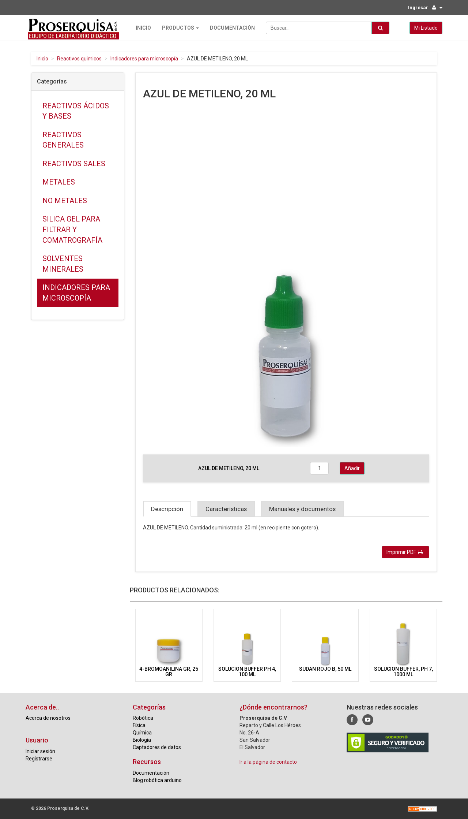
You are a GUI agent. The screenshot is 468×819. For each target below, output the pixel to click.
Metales (58, 181)
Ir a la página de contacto (268, 761)
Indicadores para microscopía (144, 58)
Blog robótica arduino (157, 780)
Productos (178, 27)
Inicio (141, 27)
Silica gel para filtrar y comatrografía (72, 229)
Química (142, 732)
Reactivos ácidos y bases (75, 110)
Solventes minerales (62, 263)
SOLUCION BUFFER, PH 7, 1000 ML (403, 671)
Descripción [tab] (167, 508)
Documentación (230, 27)
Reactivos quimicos (79, 58)
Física (139, 725)
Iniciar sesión (40, 751)
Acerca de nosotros (48, 718)
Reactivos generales (63, 139)
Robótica (143, 718)
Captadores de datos (157, 747)
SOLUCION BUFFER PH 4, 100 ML (247, 671)
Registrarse (39, 758)
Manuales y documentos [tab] (302, 508)
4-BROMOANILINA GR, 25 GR (168, 671)
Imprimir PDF (404, 552)
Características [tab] (226, 508)
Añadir (352, 468)
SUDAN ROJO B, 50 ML (325, 668)
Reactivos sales (73, 163)
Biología (142, 739)
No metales (64, 200)
